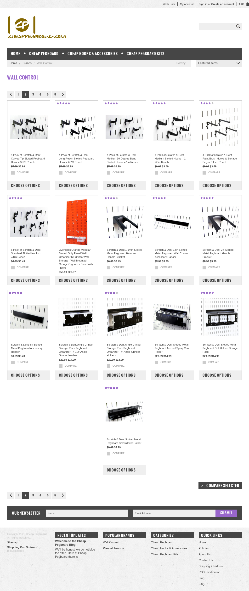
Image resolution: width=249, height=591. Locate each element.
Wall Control (111, 542)
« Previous (10, 94)
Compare (23, 172)
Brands (27, 63)
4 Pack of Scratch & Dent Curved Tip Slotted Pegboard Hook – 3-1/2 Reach (28, 158)
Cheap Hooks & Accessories (93, 53)
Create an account (222, 4)
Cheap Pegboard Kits (145, 53)
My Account (187, 4)
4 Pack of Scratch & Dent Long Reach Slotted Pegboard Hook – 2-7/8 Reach (76, 158)
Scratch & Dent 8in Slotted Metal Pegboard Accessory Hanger (26, 348)
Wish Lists (169, 4)
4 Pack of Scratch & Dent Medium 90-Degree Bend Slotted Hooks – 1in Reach (122, 158)
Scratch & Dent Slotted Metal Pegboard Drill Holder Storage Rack (220, 348)
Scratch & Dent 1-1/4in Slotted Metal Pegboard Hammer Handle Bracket (124, 253)
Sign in (203, 4)
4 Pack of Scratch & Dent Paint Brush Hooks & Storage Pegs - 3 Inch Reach (220, 158)
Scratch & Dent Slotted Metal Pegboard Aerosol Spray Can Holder (172, 348)
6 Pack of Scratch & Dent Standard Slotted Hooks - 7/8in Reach (25, 253)
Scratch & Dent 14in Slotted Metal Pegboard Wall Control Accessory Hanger (171, 253)
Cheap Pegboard (44, 53)
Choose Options (25, 185)
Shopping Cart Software (22, 547)
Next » (62, 94)
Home (13, 63)
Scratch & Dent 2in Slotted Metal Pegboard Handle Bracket (218, 253)
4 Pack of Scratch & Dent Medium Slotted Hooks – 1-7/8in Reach (171, 158)
